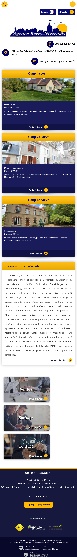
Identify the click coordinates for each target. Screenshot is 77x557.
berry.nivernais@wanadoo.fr (57, 61)
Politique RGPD (62, 542)
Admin (53, 542)
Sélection (63, 12)
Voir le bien (38, 127)
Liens (47, 542)
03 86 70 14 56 (65, 44)
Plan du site (13, 542)
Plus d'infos (38, 398)
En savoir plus (61, 360)
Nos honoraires (38, 542)
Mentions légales (25, 542)
